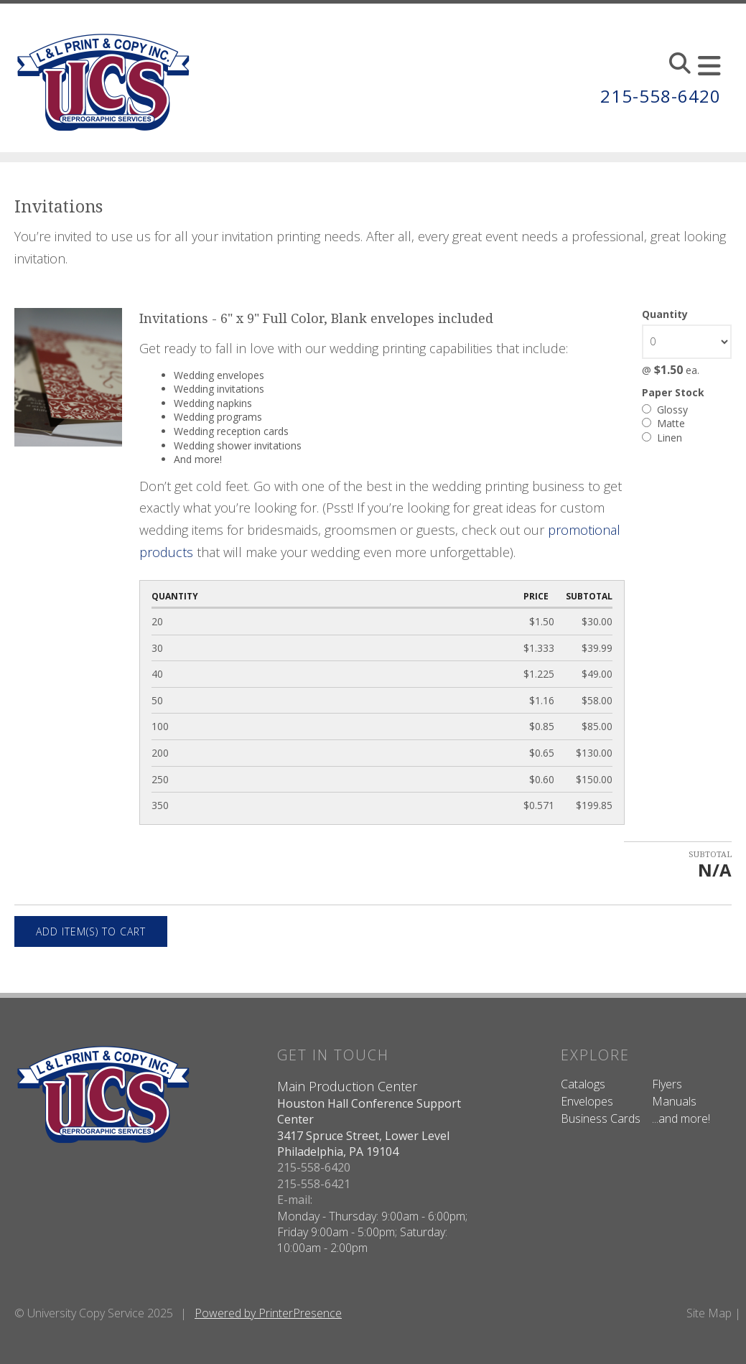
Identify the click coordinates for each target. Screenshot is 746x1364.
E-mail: (294, 1199)
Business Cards (600, 1118)
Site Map (709, 1313)
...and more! (681, 1118)
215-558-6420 (660, 96)
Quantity (665, 314)
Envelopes (587, 1101)
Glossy (665, 409)
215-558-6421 (313, 1184)
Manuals (674, 1101)
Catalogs (583, 1084)
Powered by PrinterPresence (268, 1313)
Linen (662, 437)
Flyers (667, 1084)
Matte (663, 423)
